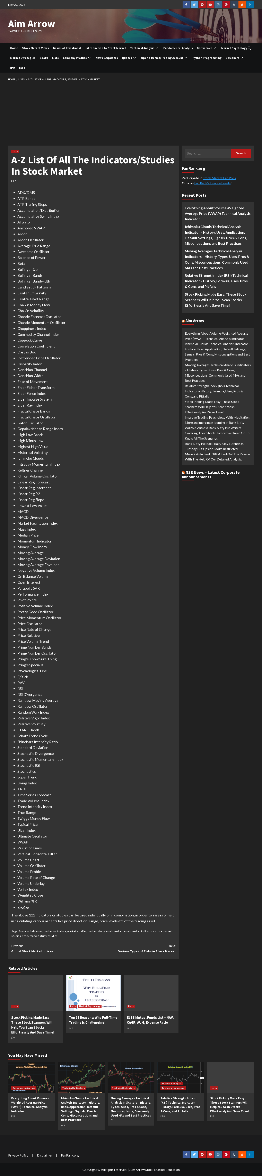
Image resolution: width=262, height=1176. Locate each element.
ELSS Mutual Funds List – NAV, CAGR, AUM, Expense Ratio (150, 1019)
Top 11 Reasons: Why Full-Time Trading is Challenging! (93, 1019)
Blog (22, 67)
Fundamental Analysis (178, 48)
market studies (77, 931)
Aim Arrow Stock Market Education (154, 1169)
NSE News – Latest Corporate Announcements (211, 474)
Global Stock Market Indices (52, 948)
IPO (12, 67)
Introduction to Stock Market (106, 48)
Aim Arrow (31, 23)
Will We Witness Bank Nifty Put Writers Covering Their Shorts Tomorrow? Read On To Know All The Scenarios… (217, 432)
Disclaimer (44, 1155)
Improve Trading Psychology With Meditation (217, 417)
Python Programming (207, 57)
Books (44, 57)
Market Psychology (234, 48)
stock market (114, 931)
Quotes (129, 57)
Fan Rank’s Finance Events (212, 183)
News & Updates (107, 57)
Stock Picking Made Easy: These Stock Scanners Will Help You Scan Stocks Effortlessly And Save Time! (32, 1024)
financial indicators (31, 931)
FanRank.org (70, 1155)
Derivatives (207, 48)
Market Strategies (22, 57)
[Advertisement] (131, 112)
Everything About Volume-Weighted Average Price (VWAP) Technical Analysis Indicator (218, 213)
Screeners (235, 57)
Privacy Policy (18, 1155)
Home (14, 48)
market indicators (55, 931)
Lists (55, 57)
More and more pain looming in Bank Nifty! (215, 422)
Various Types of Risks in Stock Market (134, 948)
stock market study (34, 935)
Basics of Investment (67, 48)
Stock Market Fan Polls (219, 177)
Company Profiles (77, 57)
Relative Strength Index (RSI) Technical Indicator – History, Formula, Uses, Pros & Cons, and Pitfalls (216, 280)
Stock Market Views (35, 48)
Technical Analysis (144, 48)
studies (53, 935)
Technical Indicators (23, 1087)
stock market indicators (139, 931)
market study (96, 931)
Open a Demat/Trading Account (164, 57)
